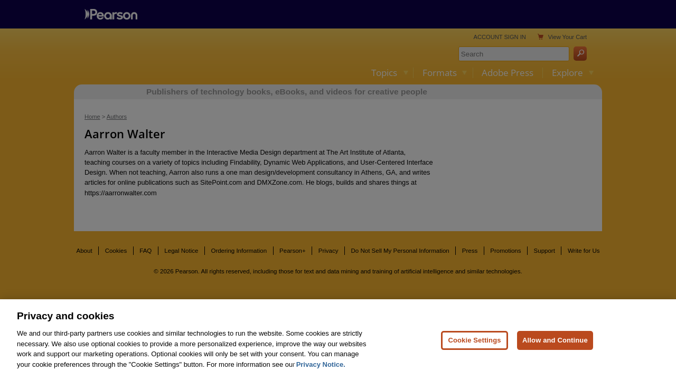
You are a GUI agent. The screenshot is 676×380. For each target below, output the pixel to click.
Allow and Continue (555, 352)
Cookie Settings (474, 352)
